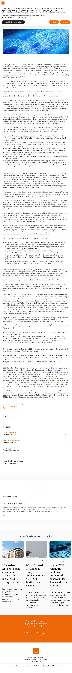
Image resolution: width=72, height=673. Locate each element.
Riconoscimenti (20, 667)
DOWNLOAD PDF (13, 406)
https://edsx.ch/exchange (55, 382)
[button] (69, 3)
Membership (29, 667)
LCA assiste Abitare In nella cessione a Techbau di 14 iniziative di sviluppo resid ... (11, 575)
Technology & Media (10, 497)
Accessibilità (60, 667)
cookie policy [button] (23, 17)
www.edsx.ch (12, 320)
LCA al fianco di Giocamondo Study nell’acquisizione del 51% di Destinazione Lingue (35, 577)
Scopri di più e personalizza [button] (13, 22)
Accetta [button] (65, 22)
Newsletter (12, 667)
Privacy (45, 667)
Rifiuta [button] (54, 22)
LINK (4, 517)
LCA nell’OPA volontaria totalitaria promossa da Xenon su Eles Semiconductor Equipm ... (58, 577)
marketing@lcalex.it (9, 463)
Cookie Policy (38, 667)
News (4, 562)
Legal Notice (51, 667)
